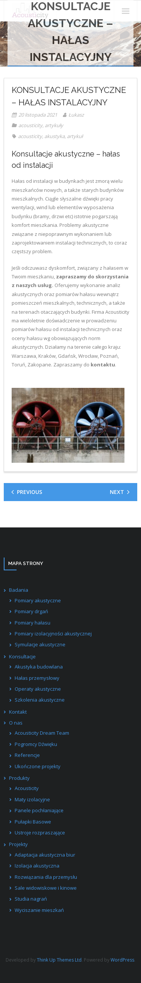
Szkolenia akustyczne (40, 699)
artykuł (75, 136)
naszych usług (34, 285)
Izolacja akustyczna (37, 865)
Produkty (19, 778)
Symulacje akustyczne (40, 644)
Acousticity (27, 788)
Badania (18, 589)
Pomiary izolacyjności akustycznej (53, 633)
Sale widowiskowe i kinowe (46, 887)
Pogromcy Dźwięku (36, 744)
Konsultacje (22, 656)
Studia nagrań (31, 898)
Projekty (18, 844)
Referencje (27, 755)
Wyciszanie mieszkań (39, 910)
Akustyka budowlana (39, 666)
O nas (16, 722)
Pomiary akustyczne (38, 600)
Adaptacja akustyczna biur (45, 854)
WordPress (122, 960)
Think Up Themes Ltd (59, 960)
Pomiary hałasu (32, 622)
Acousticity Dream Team (42, 732)
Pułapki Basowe (33, 821)
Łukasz (76, 114)
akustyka (54, 136)
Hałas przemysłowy (37, 678)
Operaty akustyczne (38, 688)
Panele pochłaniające (39, 810)
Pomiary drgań (31, 611)
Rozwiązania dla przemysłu (46, 877)
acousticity (30, 125)
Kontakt (18, 711)
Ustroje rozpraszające (40, 832)
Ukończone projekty (38, 766)
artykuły (54, 125)
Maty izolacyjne (32, 799)
